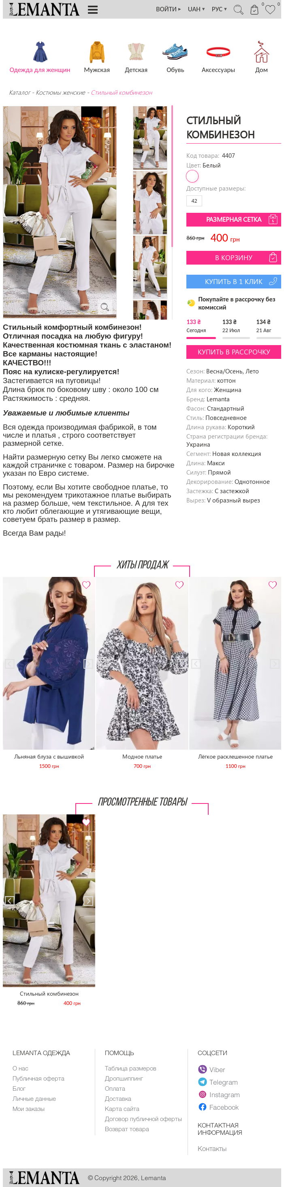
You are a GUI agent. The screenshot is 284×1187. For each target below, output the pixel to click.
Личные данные (34, 1098)
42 (194, 200)
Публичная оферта (38, 1078)
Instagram (219, 1094)
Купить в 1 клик (242, 281)
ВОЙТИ (169, 9)
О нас (20, 1068)
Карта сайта (122, 1108)
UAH (197, 9)
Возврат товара (127, 1128)
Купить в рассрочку (234, 351)
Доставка (118, 1098)
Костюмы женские (60, 92)
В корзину (247, 257)
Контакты (212, 1148)
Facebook (218, 1106)
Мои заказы (29, 1108)
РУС (220, 9)
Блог (19, 1088)
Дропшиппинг (124, 1078)
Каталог (20, 92)
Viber (211, 1069)
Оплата (115, 1088)
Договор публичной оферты (143, 1118)
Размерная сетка (242, 219)
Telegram (218, 1081)
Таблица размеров (130, 1068)
